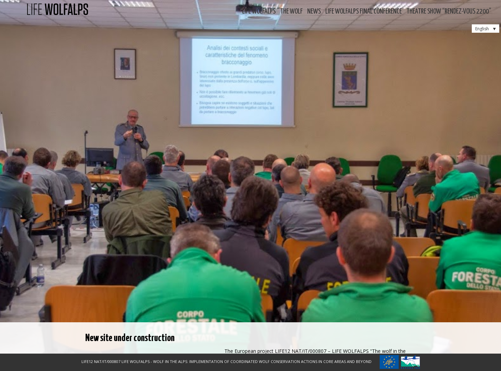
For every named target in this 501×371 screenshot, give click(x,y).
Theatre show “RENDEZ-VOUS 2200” (448, 11)
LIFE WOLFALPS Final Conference (363, 11)
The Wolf (291, 11)
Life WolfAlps (259, 11)
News (314, 11)
